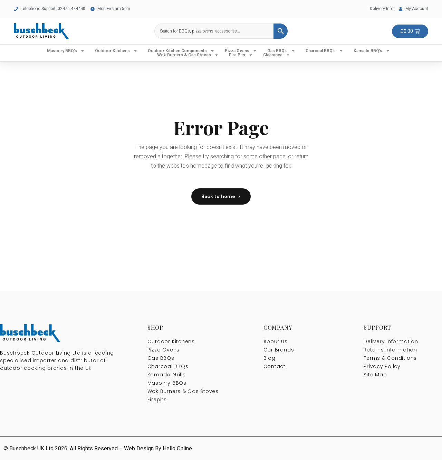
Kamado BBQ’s (372, 51)
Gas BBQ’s (281, 51)
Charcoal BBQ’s (324, 51)
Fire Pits (241, 55)
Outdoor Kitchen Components (181, 51)
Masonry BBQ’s (66, 51)
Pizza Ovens (241, 51)
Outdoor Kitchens (116, 51)
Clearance (276, 55)
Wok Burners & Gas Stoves (188, 55)
